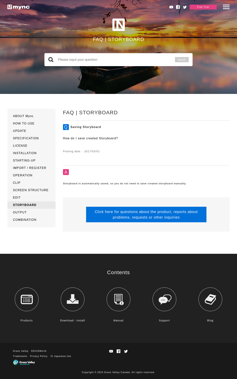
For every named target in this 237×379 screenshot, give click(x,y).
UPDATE (19, 130)
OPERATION (23, 175)
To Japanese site (60, 356)
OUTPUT (20, 212)
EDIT (17, 197)
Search (182, 59)
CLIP (17, 182)
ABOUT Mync (23, 116)
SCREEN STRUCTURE (31, 190)
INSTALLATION (25, 153)
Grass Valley (21, 351)
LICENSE (20, 145)
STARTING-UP (24, 160)
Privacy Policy (39, 356)
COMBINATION (24, 219)
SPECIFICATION (26, 138)
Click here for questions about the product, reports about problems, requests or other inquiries (146, 214)
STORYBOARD (24, 205)
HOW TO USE (24, 123)
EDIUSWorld (38, 351)
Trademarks (20, 356)
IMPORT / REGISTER (29, 167)
